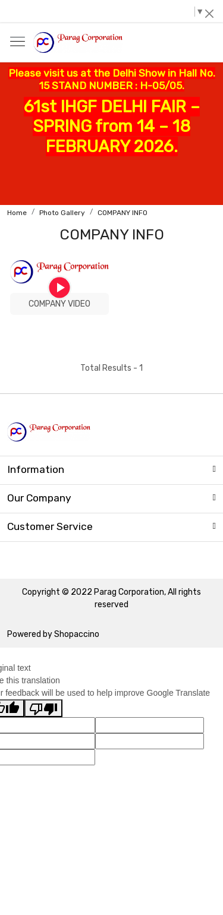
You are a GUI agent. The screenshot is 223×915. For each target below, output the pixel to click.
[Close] (209, 13)
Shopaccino (76, 634)
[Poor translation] (43, 708)
